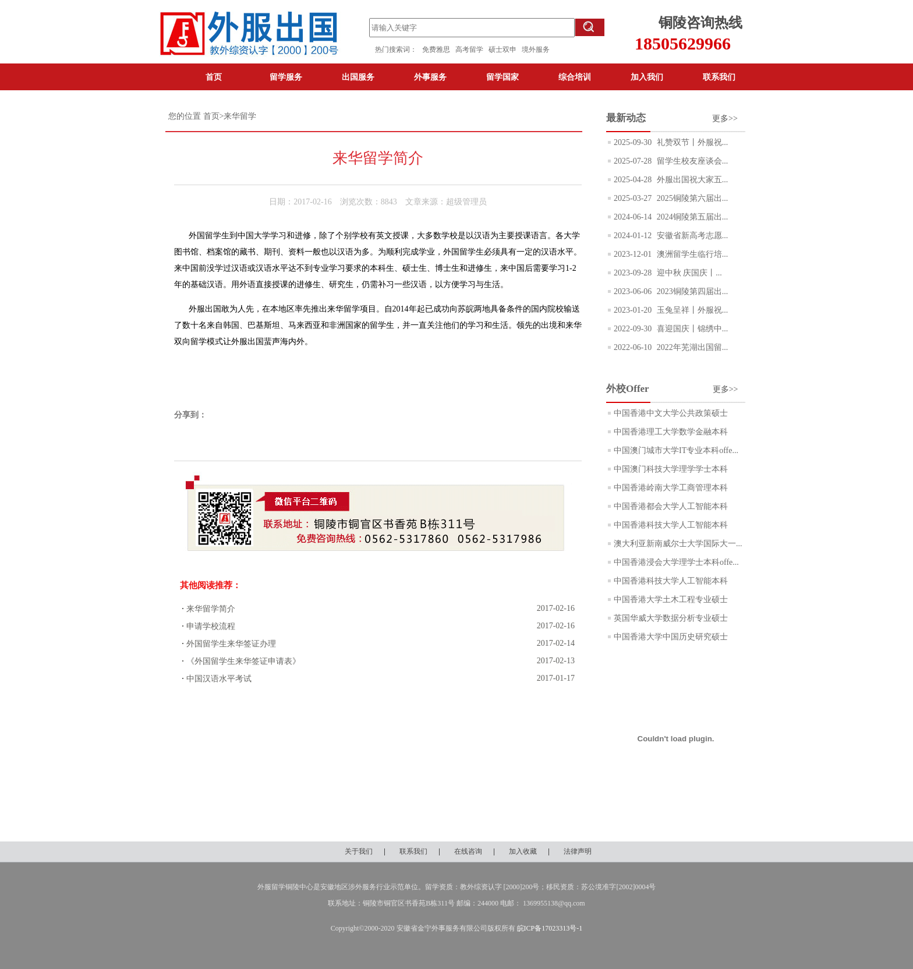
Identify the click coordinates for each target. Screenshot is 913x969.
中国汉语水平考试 (219, 678)
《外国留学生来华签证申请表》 (243, 661)
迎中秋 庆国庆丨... (688, 272)
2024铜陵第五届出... (691, 217)
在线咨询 (468, 851)
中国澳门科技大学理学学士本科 (671, 469)
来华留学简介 (210, 608)
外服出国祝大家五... (691, 179)
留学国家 (502, 77)
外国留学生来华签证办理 (231, 643)
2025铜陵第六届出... (691, 198)
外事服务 (430, 77)
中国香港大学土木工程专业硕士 (671, 599)
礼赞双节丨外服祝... (691, 142)
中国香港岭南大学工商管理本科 (671, 487)
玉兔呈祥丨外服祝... (691, 310)
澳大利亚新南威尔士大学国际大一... (678, 543)
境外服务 (536, 49)
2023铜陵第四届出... (691, 291)
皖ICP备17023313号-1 (550, 928)
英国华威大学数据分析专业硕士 (671, 618)
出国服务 (358, 77)
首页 (214, 77)
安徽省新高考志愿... (691, 235)
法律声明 (578, 851)
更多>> (725, 118)
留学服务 (286, 77)
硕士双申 (505, 49)
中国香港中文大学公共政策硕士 (671, 413)
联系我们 (719, 77)
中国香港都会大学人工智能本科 (671, 506)
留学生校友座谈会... (691, 161)
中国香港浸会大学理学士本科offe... (676, 562)
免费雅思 (436, 49)
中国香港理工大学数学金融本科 (671, 431)
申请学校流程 (210, 626)
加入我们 (647, 77)
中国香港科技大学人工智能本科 (671, 525)
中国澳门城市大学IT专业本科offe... (676, 450)
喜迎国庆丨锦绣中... (691, 328)
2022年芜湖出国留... (691, 347)
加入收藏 (523, 851)
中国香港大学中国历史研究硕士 (671, 636)
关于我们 (359, 851)
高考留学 (472, 49)
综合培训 (574, 77)
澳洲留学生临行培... (691, 254)
